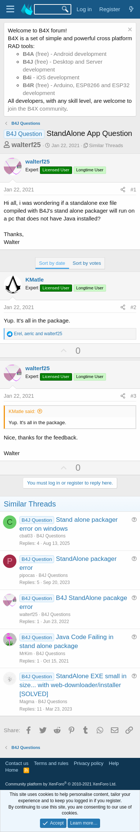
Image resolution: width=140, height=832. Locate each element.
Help (114, 763)
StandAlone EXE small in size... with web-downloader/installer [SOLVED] (73, 685)
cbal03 (25, 536)
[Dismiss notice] (129, 30)
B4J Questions (50, 536)
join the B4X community (37, 108)
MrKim (25, 653)
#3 (133, 396)
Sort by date (52, 263)
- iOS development (51, 77)
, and (38, 333)
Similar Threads (106, 145)
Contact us (16, 763)
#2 (133, 307)
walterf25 (26, 145)
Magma (26, 701)
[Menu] (10, 9)
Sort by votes (87, 263)
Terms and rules (51, 763)
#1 (133, 190)
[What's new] (131, 9)
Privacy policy (88, 763)
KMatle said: (22, 411)
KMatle (34, 279)
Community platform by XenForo (60, 784)
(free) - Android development (64, 54)
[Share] (123, 190)
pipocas (27, 575)
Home (11, 770)
